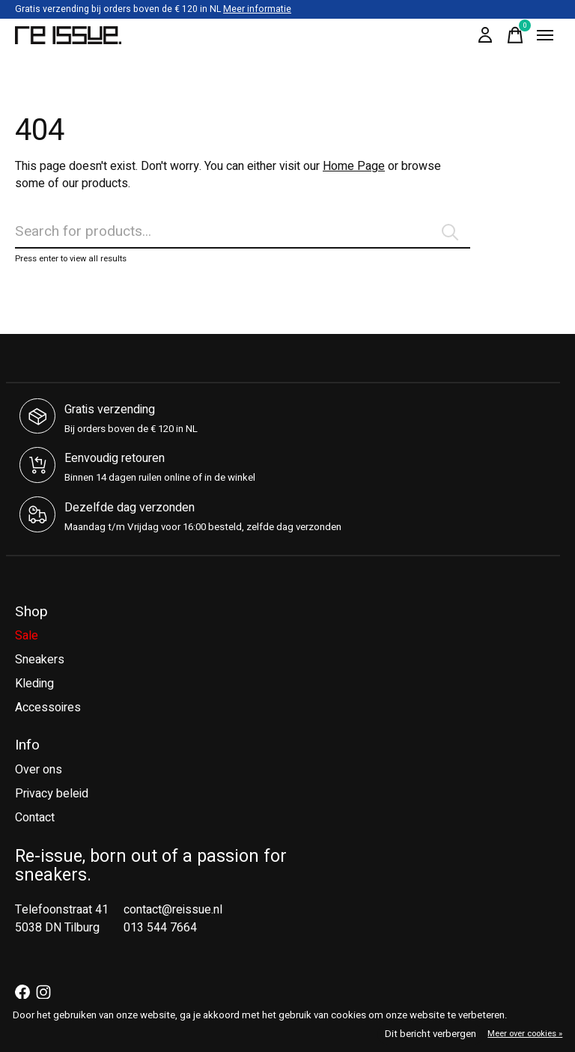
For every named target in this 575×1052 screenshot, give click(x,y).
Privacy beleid (51, 794)
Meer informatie (257, 9)
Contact (35, 818)
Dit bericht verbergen (430, 1034)
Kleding (34, 684)
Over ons (38, 770)
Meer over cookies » (524, 1033)
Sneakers (39, 660)
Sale (26, 636)
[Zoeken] (242, 232)
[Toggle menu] (545, 35)
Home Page (354, 166)
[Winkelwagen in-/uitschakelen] (515, 35)
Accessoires (48, 708)
